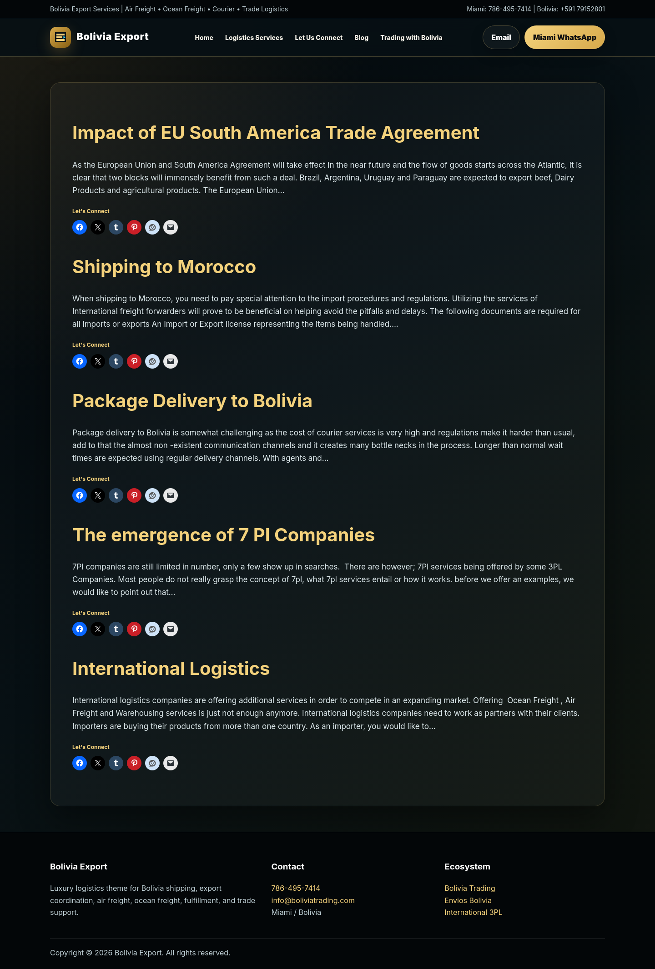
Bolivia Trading (469, 888)
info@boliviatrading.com (313, 900)
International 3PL (473, 912)
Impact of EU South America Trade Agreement (275, 132)
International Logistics (171, 668)
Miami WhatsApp (564, 37)
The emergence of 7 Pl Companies (223, 535)
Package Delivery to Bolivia (192, 401)
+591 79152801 (582, 9)
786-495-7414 (510, 9)
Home (204, 37)
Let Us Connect (319, 37)
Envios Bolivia (468, 900)
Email (501, 37)
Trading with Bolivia (411, 37)
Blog (361, 37)
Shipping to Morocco (164, 266)
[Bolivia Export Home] (102, 37)
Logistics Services (254, 37)
